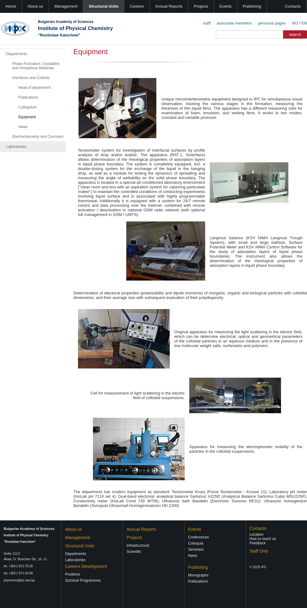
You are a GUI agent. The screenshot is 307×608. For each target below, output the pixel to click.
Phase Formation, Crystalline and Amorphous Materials (35, 66)
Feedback (258, 543)
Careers (137, 6)
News (23, 127)
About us (35, 6)
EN (304, 23)
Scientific (134, 551)
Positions (72, 574)
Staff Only (259, 551)
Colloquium (27, 107)
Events (226, 6)
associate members (234, 23)
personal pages (272, 23)
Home (11, 6)
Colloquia (195, 543)
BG (295, 23)
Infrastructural (138, 545)
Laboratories (16, 147)
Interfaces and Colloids (31, 78)
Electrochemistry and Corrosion (37, 136)
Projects (201, 6)
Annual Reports (169, 6)
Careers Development (86, 566)
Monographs (198, 575)
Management (66, 6)
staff (206, 23)
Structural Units (103, 6)
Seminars (196, 549)
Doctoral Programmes (83, 580)
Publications (28, 97)
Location (256, 534)
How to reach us (263, 539)
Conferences (198, 537)
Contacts (293, 6)
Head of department (34, 87)
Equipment (27, 117)
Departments (16, 54)
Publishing (252, 6)
